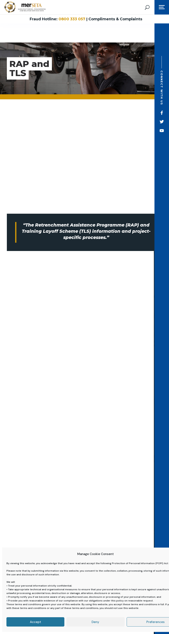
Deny (95, 622)
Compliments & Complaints (115, 19)
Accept (35, 622)
